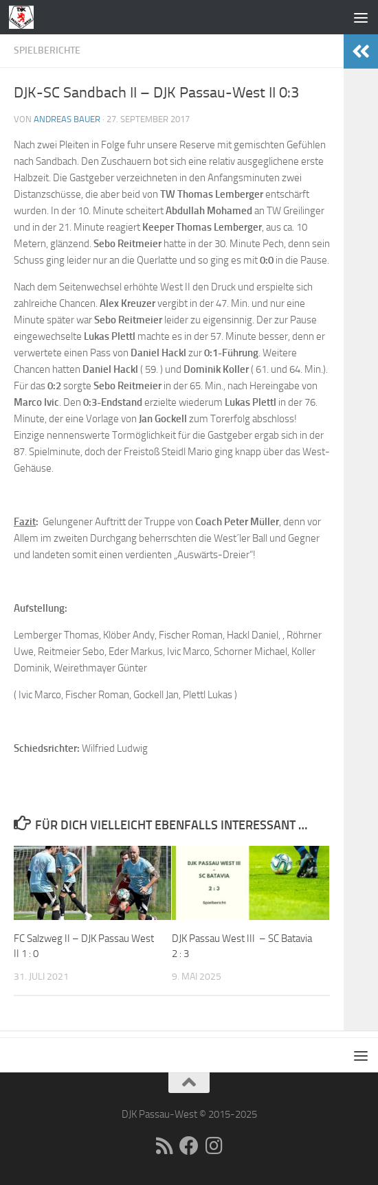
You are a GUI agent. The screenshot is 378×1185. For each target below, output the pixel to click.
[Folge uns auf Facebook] (189, 1145)
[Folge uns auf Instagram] (213, 1145)
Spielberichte (47, 50)
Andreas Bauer (67, 119)
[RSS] (164, 1145)
